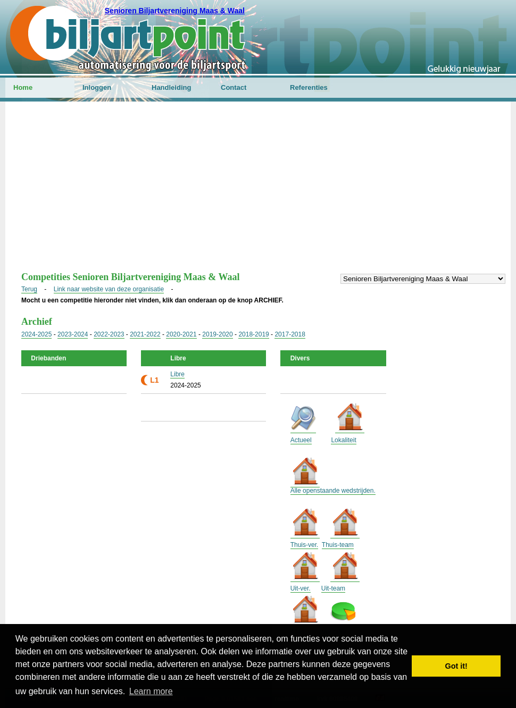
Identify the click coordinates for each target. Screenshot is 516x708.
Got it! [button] (456, 666)
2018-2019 (253, 334)
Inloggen (96, 87)
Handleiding (171, 87)
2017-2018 (289, 334)
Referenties (309, 87)
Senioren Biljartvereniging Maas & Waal (175, 10)
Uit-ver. (300, 588)
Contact (233, 87)
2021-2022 (145, 334)
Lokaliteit (343, 440)
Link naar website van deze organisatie (109, 289)
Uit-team (333, 588)
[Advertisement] (258, 191)
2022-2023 (109, 334)
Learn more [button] (151, 691)
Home (22, 87)
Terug (29, 289)
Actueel (301, 440)
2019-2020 (217, 334)
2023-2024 (72, 334)
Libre (177, 374)
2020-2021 (181, 334)
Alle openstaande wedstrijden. (333, 490)
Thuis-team (338, 545)
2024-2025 (36, 334)
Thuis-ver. (304, 545)
